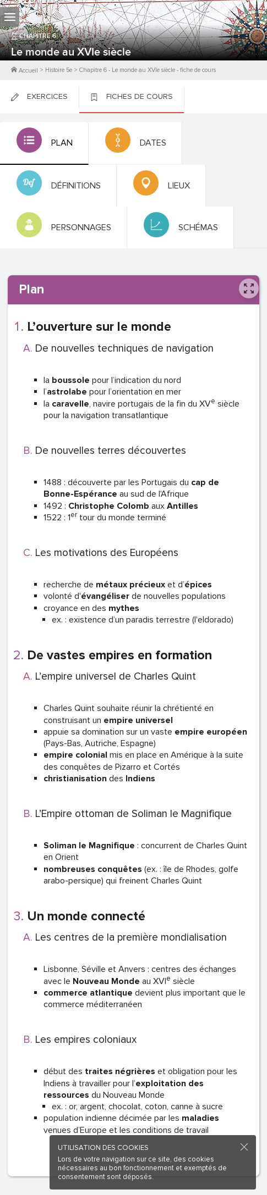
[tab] (44, 143)
